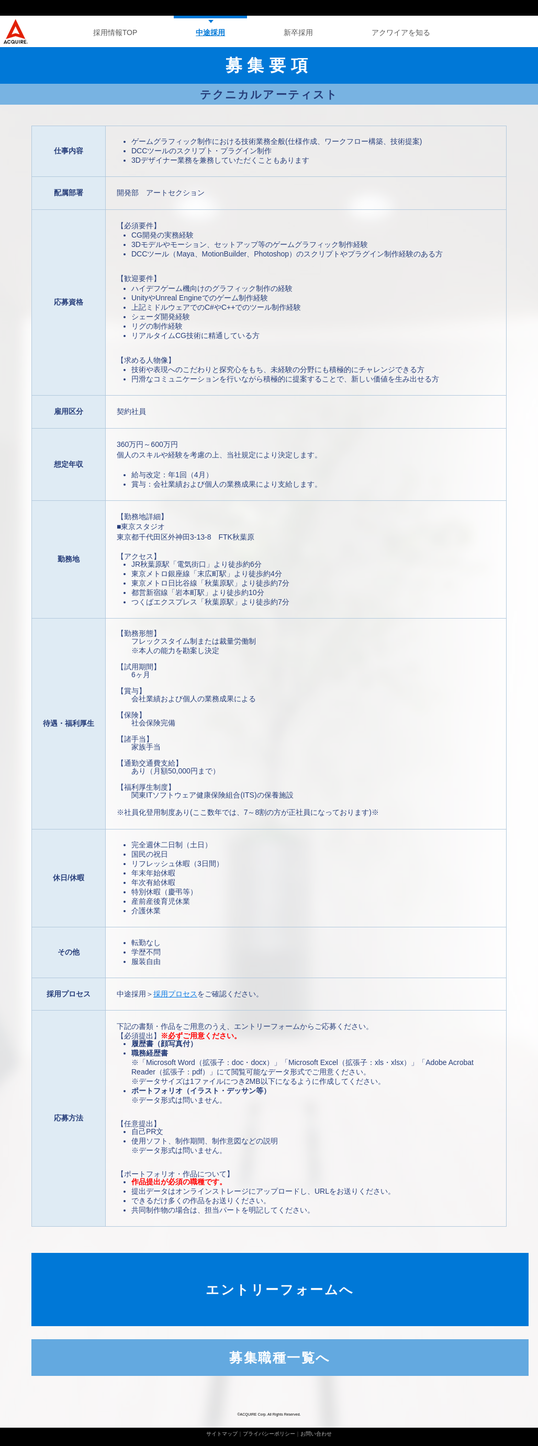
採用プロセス (175, 994)
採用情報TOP (115, 32)
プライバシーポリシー (269, 1434)
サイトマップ (222, 1434)
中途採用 (210, 32)
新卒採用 (298, 32)
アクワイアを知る (401, 32)
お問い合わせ (316, 1434)
